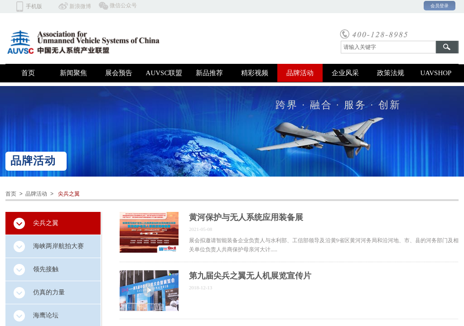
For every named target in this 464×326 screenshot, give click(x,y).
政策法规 (390, 73)
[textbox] (388, 47)
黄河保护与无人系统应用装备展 (246, 217)
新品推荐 (209, 73)
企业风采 (345, 73)
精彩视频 (254, 73)
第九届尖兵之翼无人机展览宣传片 (250, 275)
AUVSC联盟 (164, 73)
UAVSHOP (436, 73)
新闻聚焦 (73, 73)
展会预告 (118, 73)
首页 (28, 73)
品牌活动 (300, 73)
